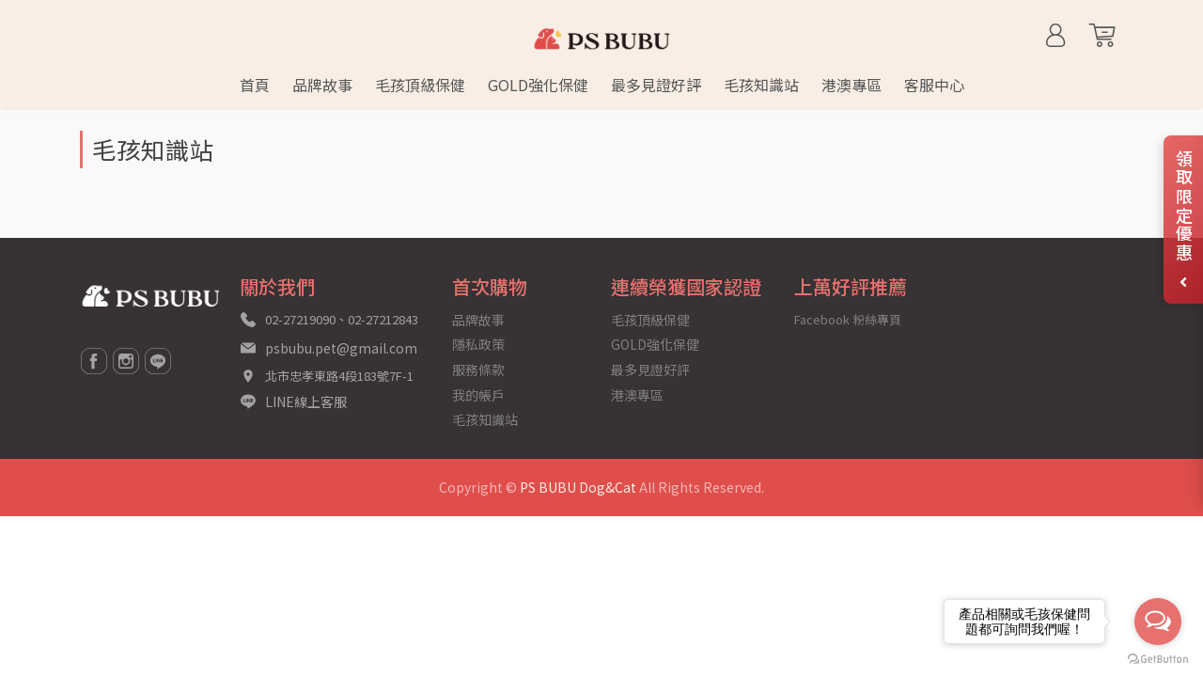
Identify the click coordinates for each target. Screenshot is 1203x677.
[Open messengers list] (1157, 621)
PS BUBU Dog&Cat (578, 487)
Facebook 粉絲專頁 (847, 319)
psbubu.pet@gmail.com (341, 347)
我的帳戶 (478, 395)
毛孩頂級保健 (650, 319)
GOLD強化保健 (655, 344)
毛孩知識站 (485, 419)
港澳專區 (637, 395)
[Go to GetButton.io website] (1158, 658)
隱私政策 (478, 344)
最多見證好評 (650, 369)
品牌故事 (478, 319)
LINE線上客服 (306, 401)
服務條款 (478, 369)
